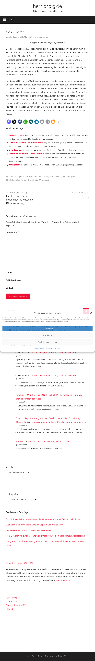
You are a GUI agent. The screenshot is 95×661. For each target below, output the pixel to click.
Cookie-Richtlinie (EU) (16, 605)
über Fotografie (68, 177)
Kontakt (9, 609)
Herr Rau (19, 441)
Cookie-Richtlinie (39, 348)
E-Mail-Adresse (14, 280)
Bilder (25, 177)
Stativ (35, 180)
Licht (30, 180)
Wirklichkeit (44, 180)
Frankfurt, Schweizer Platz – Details (26, 153)
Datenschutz (49, 348)
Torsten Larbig (42, 37)
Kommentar (12, 232)
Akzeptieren (47, 328)
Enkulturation (15, 150)
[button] (91, 313)
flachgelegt (14, 164)
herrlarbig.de (47, 6)
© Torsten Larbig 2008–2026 (19, 563)
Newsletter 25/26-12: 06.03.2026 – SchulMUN (37, 395)
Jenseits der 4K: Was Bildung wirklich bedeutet (53, 352)
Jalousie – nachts (17, 135)
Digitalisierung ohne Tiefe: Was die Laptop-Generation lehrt (59, 422)
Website (10, 288)
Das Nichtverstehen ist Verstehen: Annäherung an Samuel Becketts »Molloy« (43, 519)
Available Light (15, 177)
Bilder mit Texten (36, 177)
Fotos (17, 180)
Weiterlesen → (63, 580)
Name (9, 272)
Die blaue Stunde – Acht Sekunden (26, 142)
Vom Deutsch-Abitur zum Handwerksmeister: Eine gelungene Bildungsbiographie (45, 536)
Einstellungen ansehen (47, 342)
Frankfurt (57, 177)
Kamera (24, 180)
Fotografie (48, 177)
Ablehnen (47, 335)
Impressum (57, 348)
